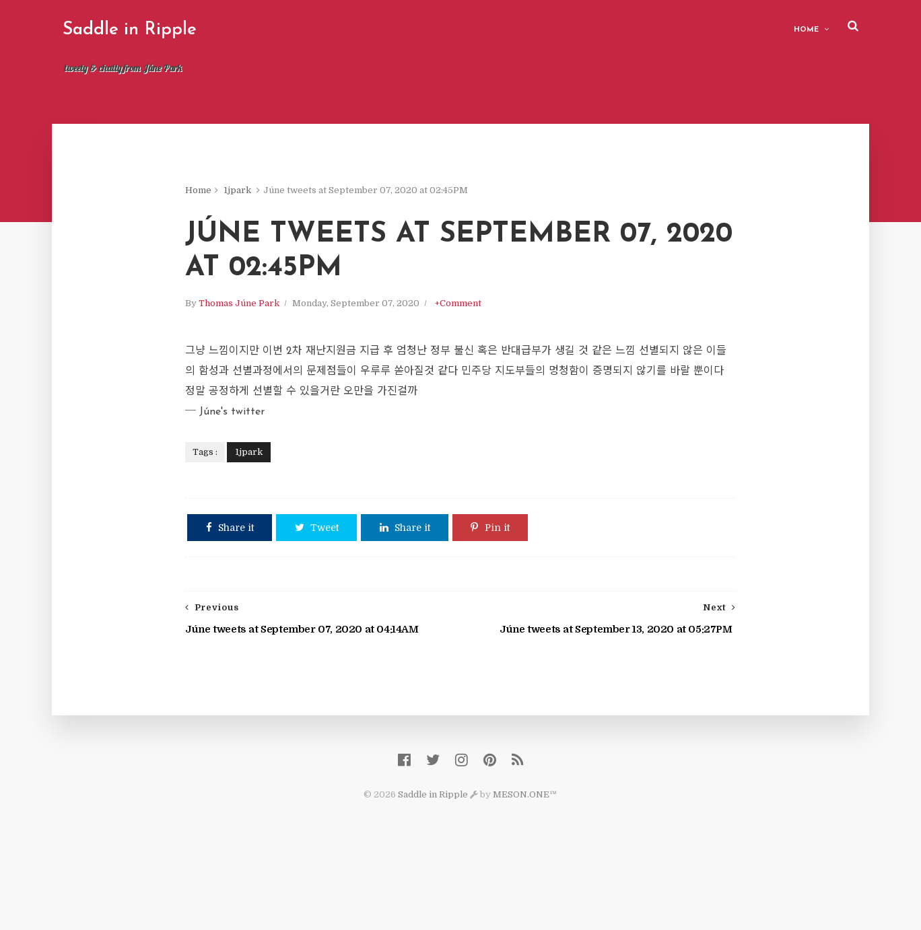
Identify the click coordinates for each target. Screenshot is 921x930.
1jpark (267, 195)
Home (795, 27)
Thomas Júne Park (269, 357)
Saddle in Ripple (140, 30)
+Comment (488, 357)
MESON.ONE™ (525, 863)
